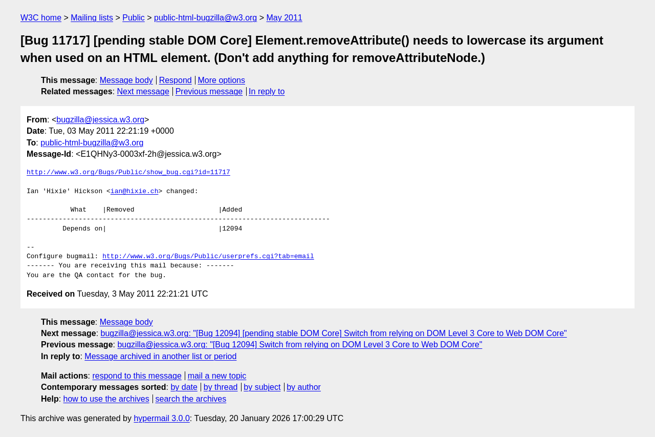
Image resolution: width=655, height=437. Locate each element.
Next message (143, 91)
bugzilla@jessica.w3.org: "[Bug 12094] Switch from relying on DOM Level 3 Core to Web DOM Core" (299, 344)
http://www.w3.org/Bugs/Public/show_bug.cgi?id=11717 (128, 172)
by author (304, 387)
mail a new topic (217, 375)
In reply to (267, 91)
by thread (221, 387)
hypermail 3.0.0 (161, 418)
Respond (175, 80)
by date (183, 387)
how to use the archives (106, 398)
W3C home (40, 17)
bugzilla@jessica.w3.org (100, 119)
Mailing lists (92, 17)
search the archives (191, 398)
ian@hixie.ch (135, 191)
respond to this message (136, 375)
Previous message (209, 91)
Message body (126, 80)
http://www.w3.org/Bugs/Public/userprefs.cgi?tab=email (208, 256)
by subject (262, 387)
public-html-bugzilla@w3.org (205, 17)
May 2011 (284, 17)
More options (222, 80)
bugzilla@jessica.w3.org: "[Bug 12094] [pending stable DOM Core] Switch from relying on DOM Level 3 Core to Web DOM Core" (334, 333)
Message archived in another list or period (160, 356)
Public (133, 17)
